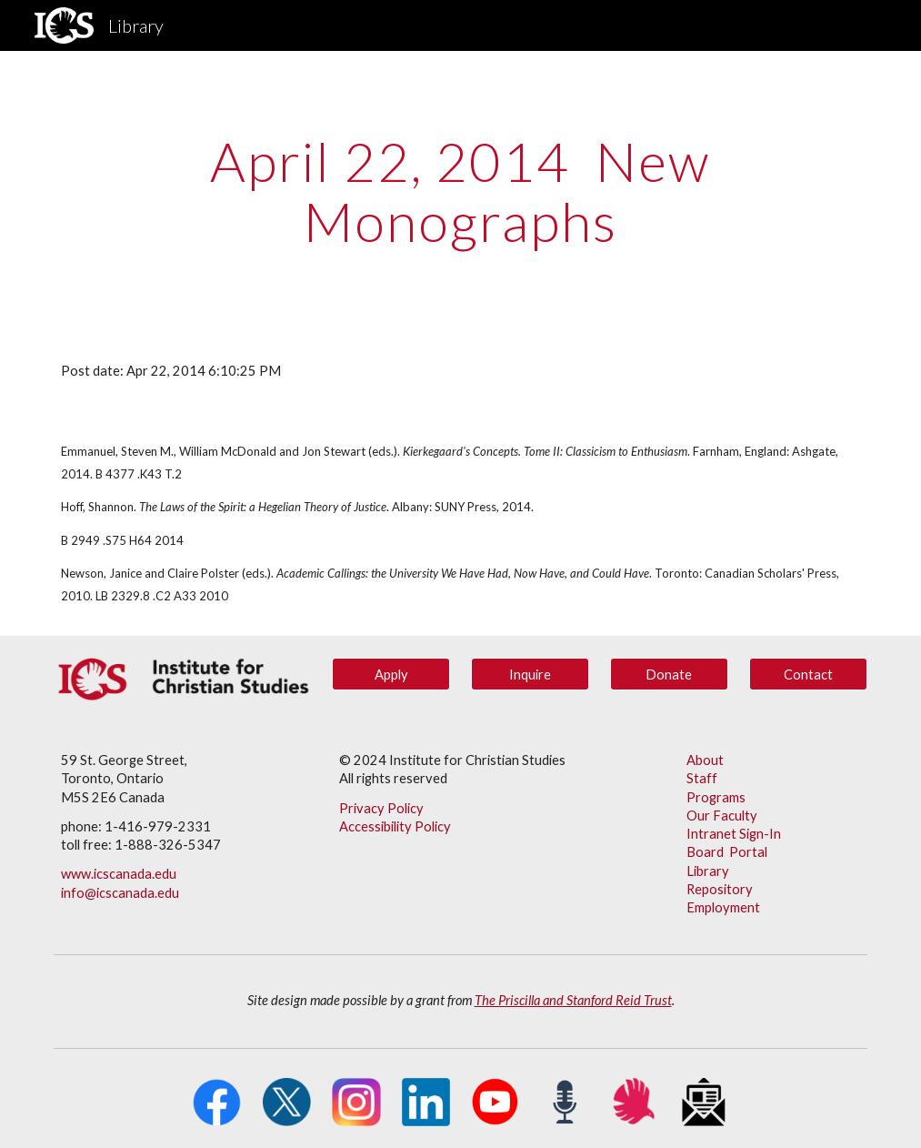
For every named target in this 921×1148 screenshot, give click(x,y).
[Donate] (669, 674)
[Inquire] (530, 674)
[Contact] (808, 674)
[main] (460, 191)
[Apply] (391, 674)
